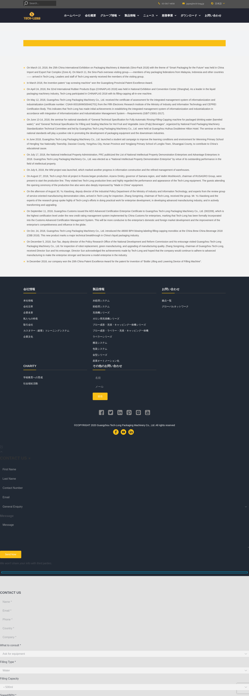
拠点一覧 (167, 300)
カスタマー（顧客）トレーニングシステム (46, 330)
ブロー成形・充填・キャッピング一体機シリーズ (119, 324)
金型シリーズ (100, 354)
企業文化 (28, 336)
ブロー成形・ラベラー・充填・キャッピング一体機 (120, 330)
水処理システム (101, 300)
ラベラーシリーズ (102, 336)
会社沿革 (28, 306)
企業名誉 (28, 312)
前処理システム (101, 306)
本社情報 (28, 300)
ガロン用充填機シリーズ (106, 318)
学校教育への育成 (33, 377)
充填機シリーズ (101, 312)
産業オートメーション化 (106, 360)
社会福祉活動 (30, 383)
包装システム (100, 348)
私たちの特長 (30, 318)
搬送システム (100, 342)
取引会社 (28, 324)
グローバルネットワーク (175, 306)
